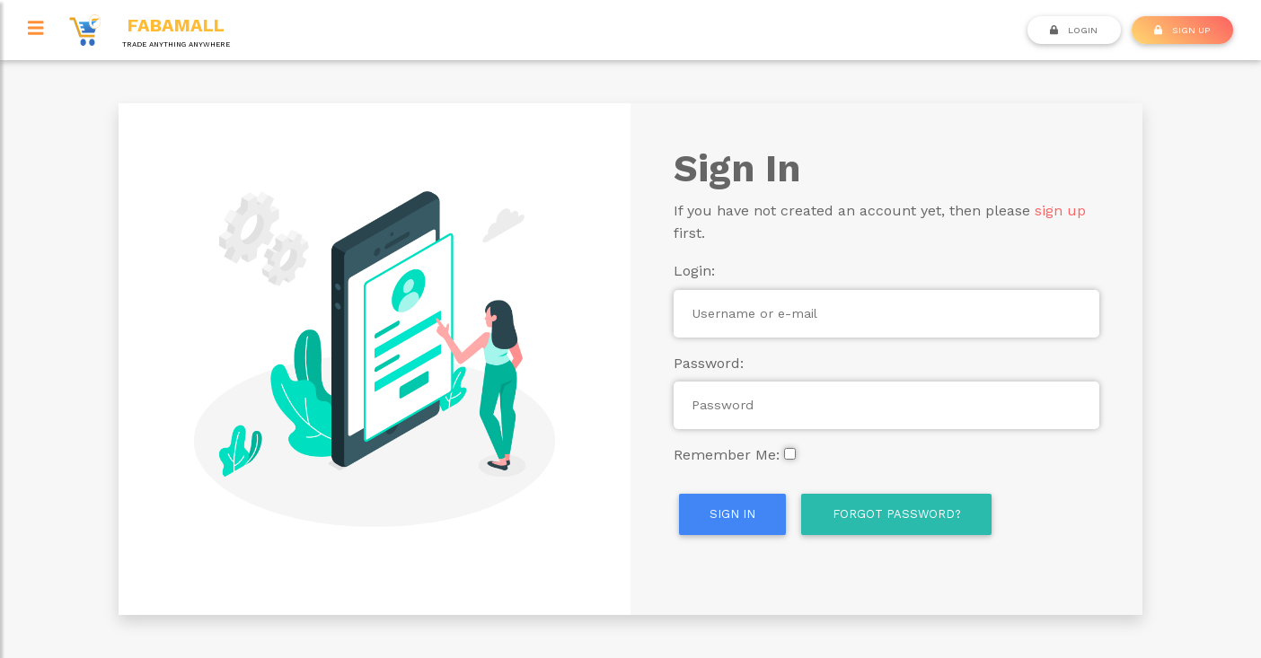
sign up (1060, 210)
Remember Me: (727, 454)
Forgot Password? (897, 514)
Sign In (732, 514)
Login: (694, 270)
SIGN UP (1182, 29)
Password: (709, 363)
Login (1074, 29)
